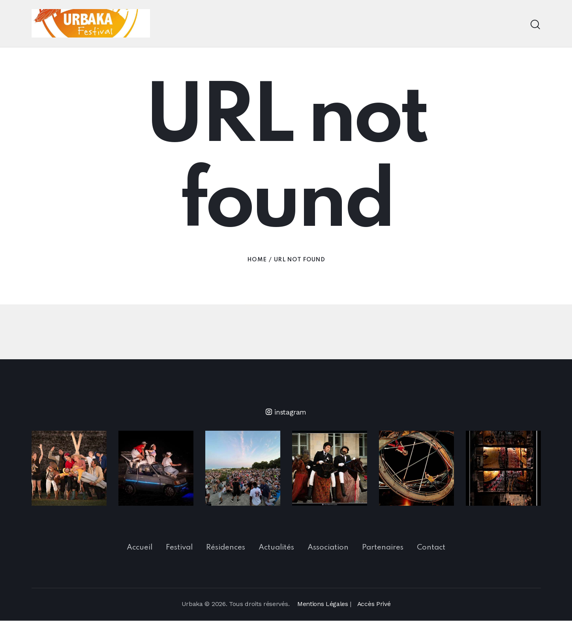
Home (256, 262)
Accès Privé (373, 604)
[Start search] (535, 24)
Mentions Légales (322, 604)
